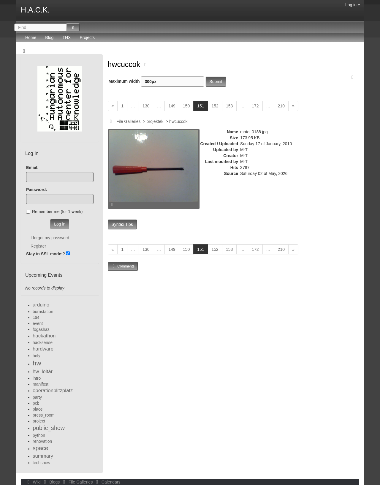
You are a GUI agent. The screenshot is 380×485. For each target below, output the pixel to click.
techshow (41, 462)
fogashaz (41, 329)
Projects (87, 37)
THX (66, 37)
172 (255, 106)
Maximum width (157, 81)
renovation (42, 441)
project (39, 421)
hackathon (44, 336)
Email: (32, 167)
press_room (44, 415)
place (37, 409)
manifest (40, 384)
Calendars (107, 482)
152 (215, 106)
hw (37, 363)
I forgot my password (50, 237)
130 (145, 106)
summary (43, 456)
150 (186, 106)
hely (36, 355)
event (38, 323)
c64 (36, 317)
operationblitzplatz (53, 390)
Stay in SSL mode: (44, 253)
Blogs (51, 482)
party (37, 397)
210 (281, 106)
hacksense (43, 342)
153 (229, 106)
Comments (123, 266)
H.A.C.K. (35, 10)
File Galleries (128, 121)
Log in (352, 4)
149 (171, 106)
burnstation (43, 311)
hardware (43, 349)
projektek (154, 121)
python (39, 435)
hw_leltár (43, 371)
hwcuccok (125, 64)
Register (38, 246)
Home (30, 37)
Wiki (33, 482)
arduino (41, 305)
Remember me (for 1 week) (54, 211)
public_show (49, 428)
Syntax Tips (122, 224)
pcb (36, 403)
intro (37, 378)
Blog (49, 37)
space (40, 448)
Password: (36, 189)
